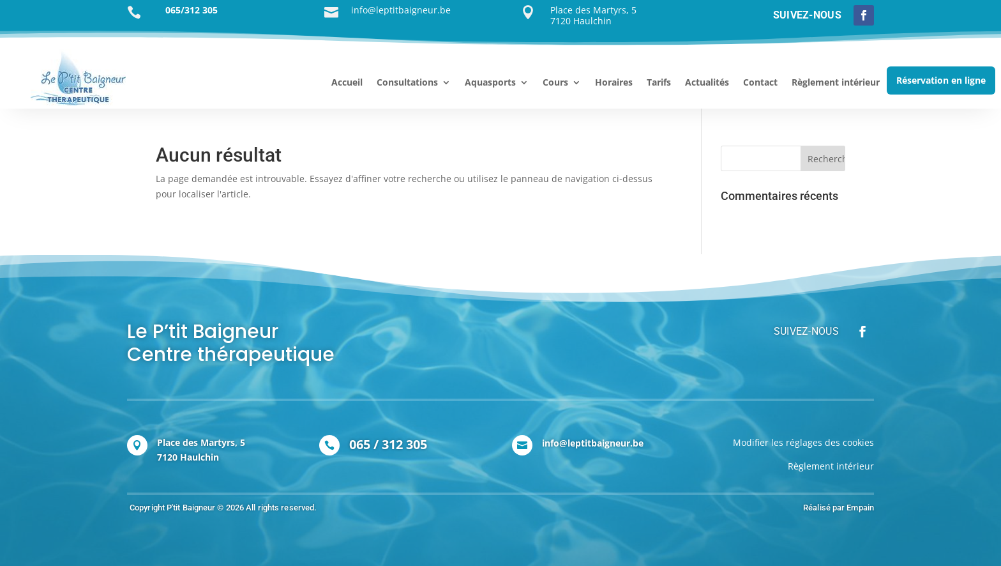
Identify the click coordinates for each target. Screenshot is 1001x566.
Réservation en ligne (941, 80)
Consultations (407, 83)
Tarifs (659, 83)
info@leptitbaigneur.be (593, 443)
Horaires (614, 83)
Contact (760, 83)
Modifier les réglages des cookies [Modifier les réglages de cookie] (803, 442)
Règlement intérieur (836, 83)
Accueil (347, 83)
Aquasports (490, 83)
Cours (555, 83)
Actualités (707, 83)
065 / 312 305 (388, 444)
